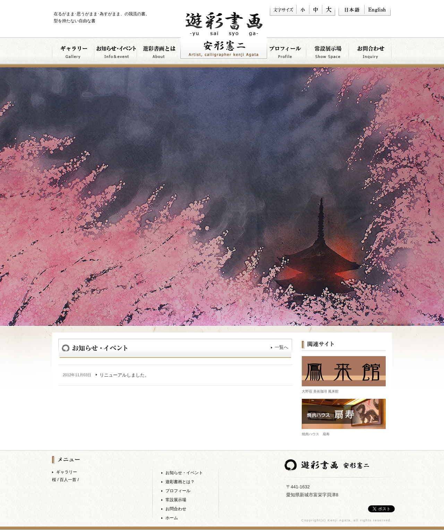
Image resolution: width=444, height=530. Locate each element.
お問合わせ (175, 508)
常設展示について (328, 52)
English (377, 9)
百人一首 (68, 479)
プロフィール (285, 52)
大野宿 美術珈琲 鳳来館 (320, 391)
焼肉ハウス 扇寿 (316, 434)
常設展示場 (175, 499)
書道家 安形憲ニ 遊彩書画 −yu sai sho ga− (223, 35)
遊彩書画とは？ (158, 52)
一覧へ (281, 347)
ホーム (171, 517)
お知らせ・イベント (116, 52)
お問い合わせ (370, 52)
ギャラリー (73, 52)
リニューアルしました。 (124, 375)
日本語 (351, 9)
